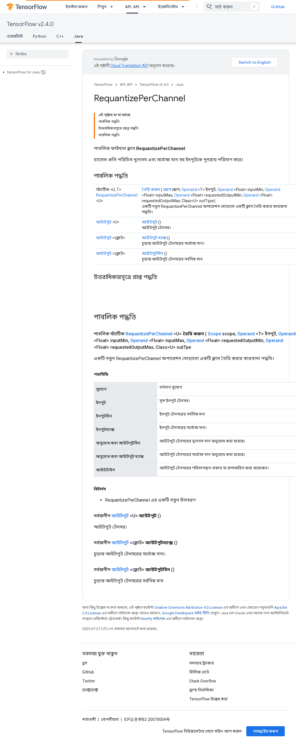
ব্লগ (84, 663)
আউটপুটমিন (152, 253)
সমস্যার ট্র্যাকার (201, 663)
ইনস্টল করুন (76, 6)
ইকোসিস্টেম (168, 6)
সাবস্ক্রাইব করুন (265, 731)
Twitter (88, 681)
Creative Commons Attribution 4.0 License (188, 607)
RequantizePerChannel (116, 195)
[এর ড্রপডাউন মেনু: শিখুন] (113, 6)
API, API (126, 84)
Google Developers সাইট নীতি (186, 613)
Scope (214, 333)
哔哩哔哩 (90, 690)
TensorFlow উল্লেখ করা (208, 699)
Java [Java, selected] (78, 36)
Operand (189, 189)
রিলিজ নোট (199, 672)
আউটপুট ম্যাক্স (154, 238)
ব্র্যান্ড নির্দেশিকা (201, 690)
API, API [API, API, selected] (132, 6)
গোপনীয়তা (110, 719)
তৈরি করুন (151, 189)
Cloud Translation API (129, 65)
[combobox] (232, 7)
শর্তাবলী (89, 719)
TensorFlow (103, 84)
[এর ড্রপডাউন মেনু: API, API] (146, 6)
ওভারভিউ (15, 36)
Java (179, 84)
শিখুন (101, 6)
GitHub (278, 6)
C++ (60, 36)
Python (39, 36)
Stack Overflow (202, 681)
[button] (36, 72)
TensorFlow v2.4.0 (30, 24)
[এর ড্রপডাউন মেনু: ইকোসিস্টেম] (184, 6)
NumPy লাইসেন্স (153, 619)
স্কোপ (167, 189)
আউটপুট (103, 222)
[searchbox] (38, 54)
